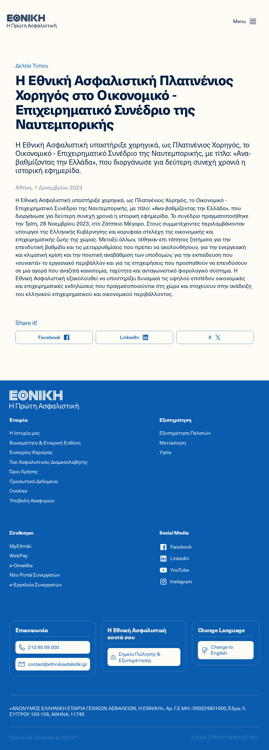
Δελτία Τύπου (31, 65)
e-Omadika (21, 565)
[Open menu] (245, 21)
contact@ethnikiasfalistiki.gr (52, 664)
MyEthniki (20, 546)
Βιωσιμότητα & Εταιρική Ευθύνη (45, 443)
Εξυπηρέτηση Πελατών (185, 433)
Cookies (18, 491)
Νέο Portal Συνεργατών (34, 575)
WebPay (18, 555)
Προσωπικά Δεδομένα (33, 481)
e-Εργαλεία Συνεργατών (35, 585)
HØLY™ (70, 737)
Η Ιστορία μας (24, 433)
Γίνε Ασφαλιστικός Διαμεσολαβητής (48, 462)
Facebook (54, 337)
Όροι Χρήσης (23, 471)
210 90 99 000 (38, 647)
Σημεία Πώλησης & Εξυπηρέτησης (135, 657)
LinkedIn (134, 337)
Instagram (175, 582)
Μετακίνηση (172, 443)
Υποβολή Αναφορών (31, 500)
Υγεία (165, 452)
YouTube (174, 570)
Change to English (217, 650)
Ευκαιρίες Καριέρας (31, 452)
